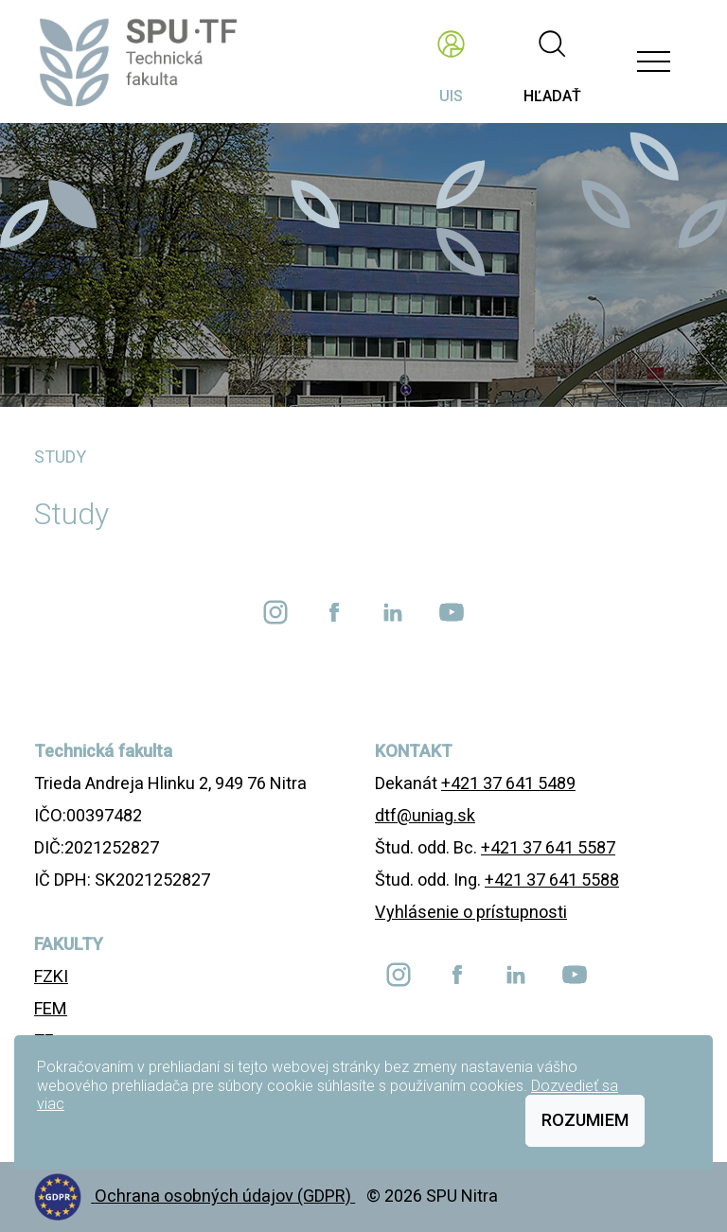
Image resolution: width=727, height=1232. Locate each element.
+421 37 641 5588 (552, 879)
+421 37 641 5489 (508, 783)
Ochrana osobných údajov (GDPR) (225, 1196)
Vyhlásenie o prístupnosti (471, 912)
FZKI (51, 976)
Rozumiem (585, 1120)
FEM (50, 1008)
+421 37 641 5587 (548, 847)
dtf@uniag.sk (425, 815)
